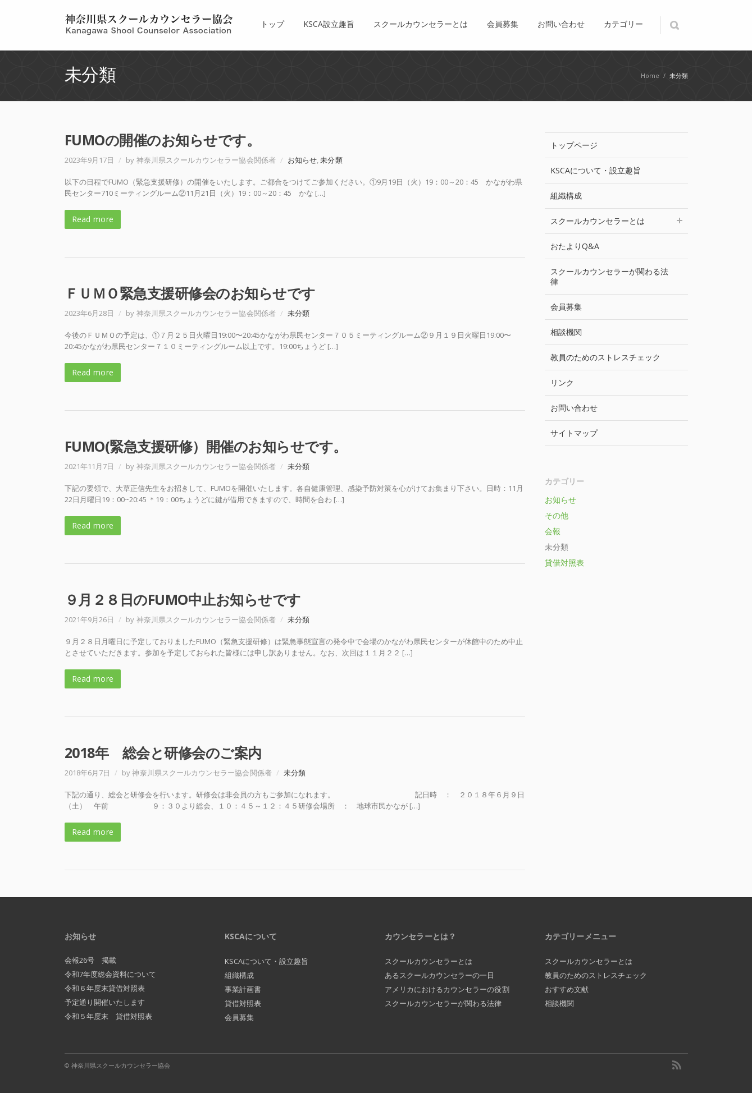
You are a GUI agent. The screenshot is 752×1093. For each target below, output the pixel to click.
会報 (552, 531)
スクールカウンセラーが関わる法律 (609, 276)
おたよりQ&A (575, 246)
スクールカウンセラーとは (616, 220)
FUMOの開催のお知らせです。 (163, 139)
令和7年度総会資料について (111, 974)
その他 (556, 515)
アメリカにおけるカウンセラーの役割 (447, 989)
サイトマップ (574, 433)
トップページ (574, 145)
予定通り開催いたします (105, 1002)
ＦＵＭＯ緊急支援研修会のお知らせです (190, 292)
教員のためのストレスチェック (605, 357)
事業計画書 (243, 989)
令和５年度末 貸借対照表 (109, 1016)
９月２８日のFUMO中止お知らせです (183, 599)
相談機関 (566, 332)
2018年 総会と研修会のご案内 (163, 752)
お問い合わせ (574, 407)
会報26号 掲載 (91, 960)
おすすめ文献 (567, 989)
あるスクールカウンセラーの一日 (440, 975)
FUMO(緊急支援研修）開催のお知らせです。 (206, 446)
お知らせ (302, 160)
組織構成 (566, 195)
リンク (562, 382)
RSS (677, 1065)
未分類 (331, 160)
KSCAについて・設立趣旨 (595, 170)
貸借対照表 (564, 562)
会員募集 (566, 306)
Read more (93, 219)
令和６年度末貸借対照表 (105, 988)
